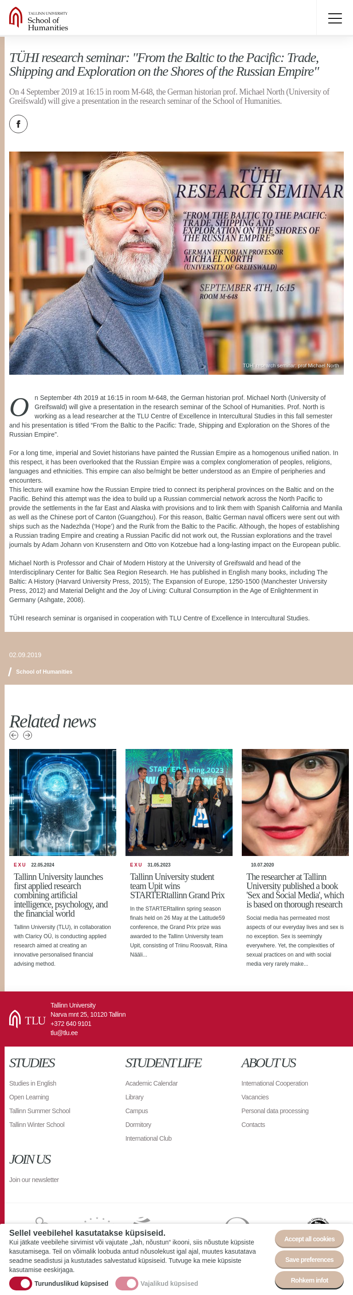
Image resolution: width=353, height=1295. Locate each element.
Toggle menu (334, 18)
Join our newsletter (34, 1179)
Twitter (41, 124)
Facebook (18, 124)
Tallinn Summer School (39, 1111)
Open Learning (29, 1097)
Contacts (253, 1124)
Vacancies (254, 1097)
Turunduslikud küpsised (71, 1283)
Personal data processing (274, 1111)
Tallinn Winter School (36, 1124)
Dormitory (138, 1124)
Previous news (13, 735)
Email (64, 124)
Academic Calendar (151, 1083)
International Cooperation (274, 1083)
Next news (27, 735)
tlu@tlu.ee (64, 1032)
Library (134, 1097)
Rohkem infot (309, 1280)
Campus (136, 1111)
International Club (148, 1138)
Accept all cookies (309, 1239)
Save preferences (309, 1259)
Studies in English (32, 1083)
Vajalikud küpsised (169, 1283)
